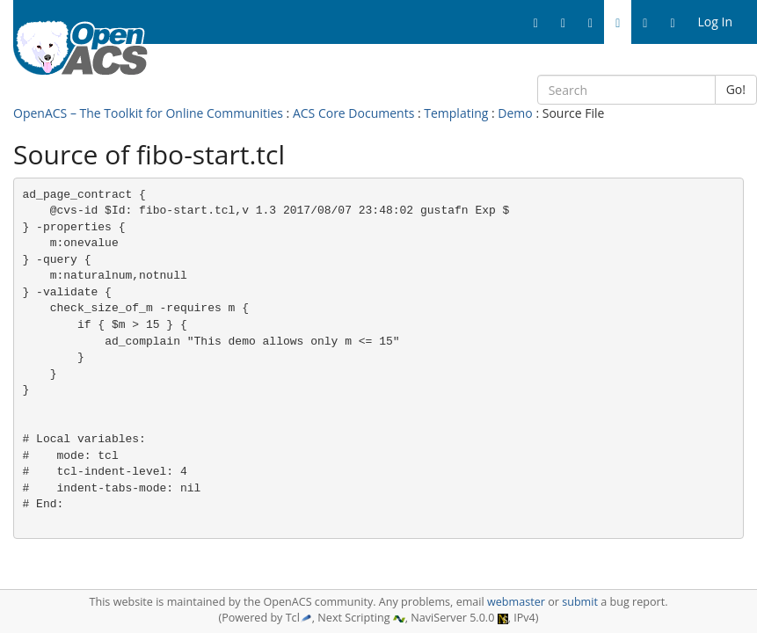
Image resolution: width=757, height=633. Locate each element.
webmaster (516, 601)
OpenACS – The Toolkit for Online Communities (148, 113)
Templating (456, 113)
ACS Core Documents (353, 113)
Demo (515, 113)
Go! (736, 89)
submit (580, 601)
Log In (715, 21)
